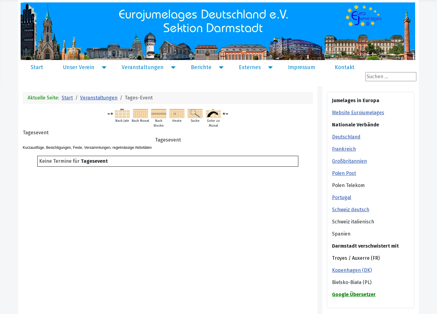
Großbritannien (349, 161)
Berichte (201, 67)
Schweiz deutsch (350, 209)
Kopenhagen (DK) (352, 270)
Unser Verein (78, 67)
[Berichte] (220, 67)
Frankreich (344, 149)
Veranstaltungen (143, 67)
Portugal (341, 197)
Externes (250, 67)
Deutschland (346, 137)
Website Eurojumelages (358, 112)
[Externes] (269, 67)
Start (37, 67)
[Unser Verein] (103, 67)
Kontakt (344, 67)
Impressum (301, 67)
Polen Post (344, 173)
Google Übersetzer (354, 294)
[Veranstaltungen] (172, 67)
